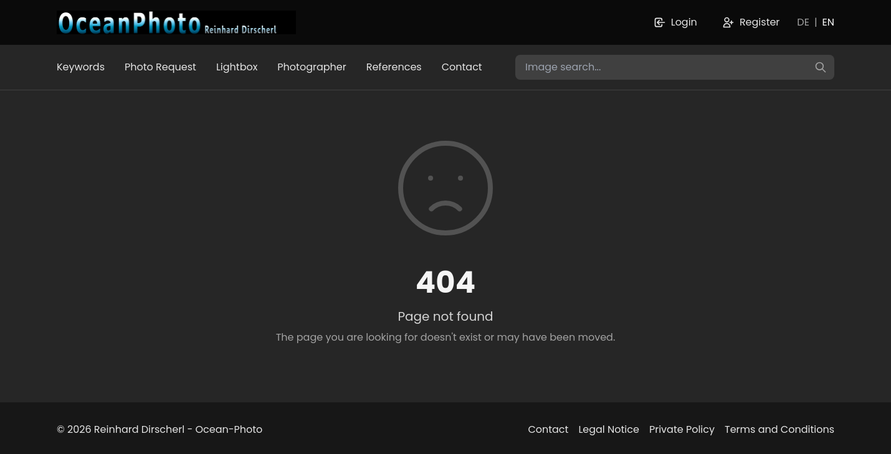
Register (750, 22)
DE (803, 22)
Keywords (81, 67)
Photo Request (160, 67)
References (394, 67)
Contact (462, 67)
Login (675, 22)
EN (828, 22)
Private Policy (682, 429)
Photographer (311, 67)
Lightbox (236, 67)
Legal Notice (608, 429)
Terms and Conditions (779, 429)
